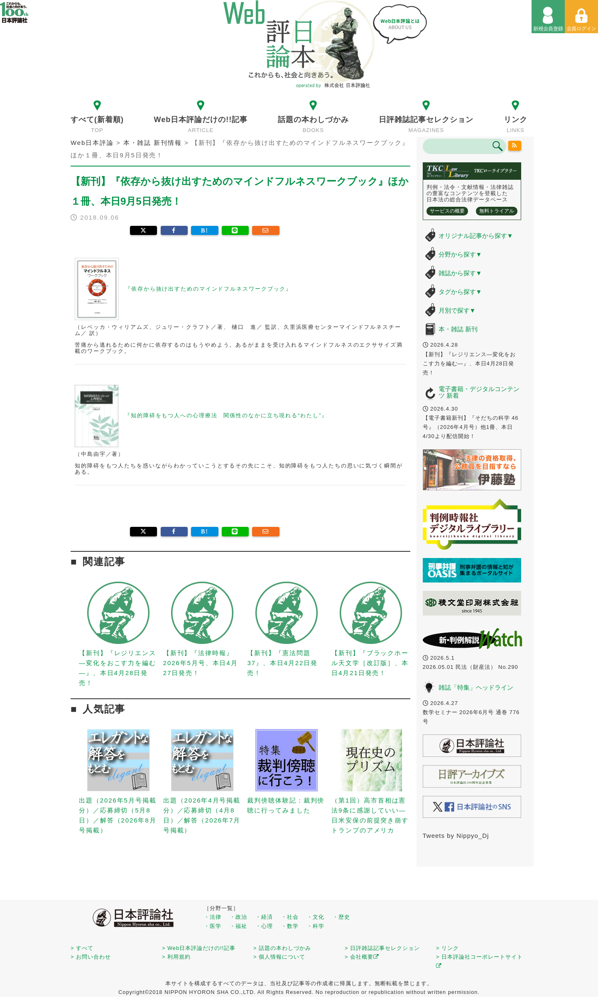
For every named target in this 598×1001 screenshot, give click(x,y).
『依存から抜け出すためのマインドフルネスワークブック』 (183, 289)
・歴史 (341, 917)
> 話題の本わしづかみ (282, 948)
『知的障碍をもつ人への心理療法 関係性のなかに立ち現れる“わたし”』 (201, 415)
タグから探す (460, 291)
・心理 (264, 926)
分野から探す (460, 254)
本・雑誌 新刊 (458, 329)
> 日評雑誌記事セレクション (382, 948)
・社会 (290, 917)
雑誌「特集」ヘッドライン (476, 687)
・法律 (212, 917)
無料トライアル (496, 211)
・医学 (212, 926)
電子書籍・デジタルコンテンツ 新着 (479, 392)
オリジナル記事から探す (476, 235)
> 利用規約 (176, 957)
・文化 (315, 917)
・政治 (238, 917)
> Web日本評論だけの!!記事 (198, 948)
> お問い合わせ (91, 957)
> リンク (447, 948)
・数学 (290, 926)
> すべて (82, 948)
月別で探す (457, 310)
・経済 (264, 917)
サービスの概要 (447, 211)
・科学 (315, 926)
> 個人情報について (279, 957)
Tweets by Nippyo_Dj (456, 835)
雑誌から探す (460, 273)
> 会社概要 (362, 957)
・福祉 (238, 926)
